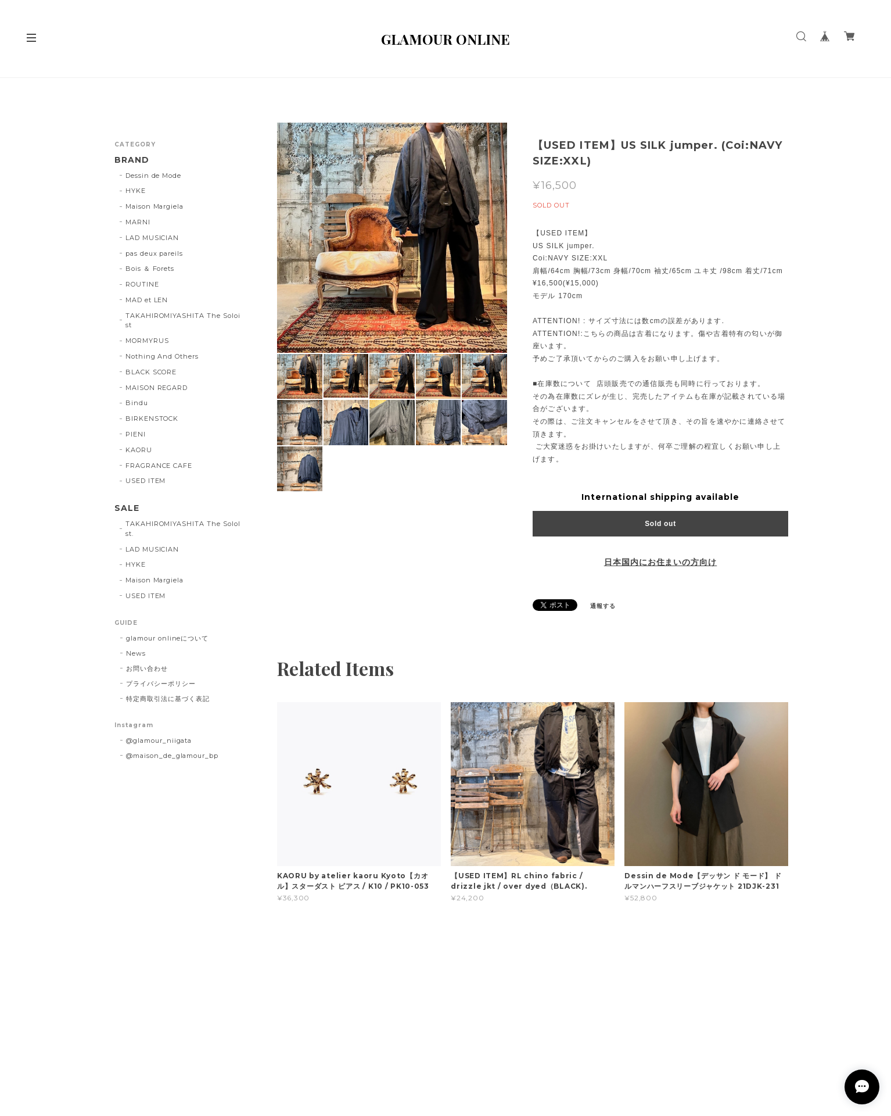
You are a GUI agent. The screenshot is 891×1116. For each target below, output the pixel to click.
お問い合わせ (147, 668)
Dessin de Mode (153, 175)
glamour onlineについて (167, 638)
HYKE (135, 191)
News (136, 653)
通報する (603, 606)
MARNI (137, 222)
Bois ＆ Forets (149, 268)
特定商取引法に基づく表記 (168, 699)
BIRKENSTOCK (152, 418)
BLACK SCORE (151, 372)
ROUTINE (142, 284)
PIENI (135, 434)
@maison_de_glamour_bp (172, 756)
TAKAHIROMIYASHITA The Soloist (182, 321)
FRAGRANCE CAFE (158, 466)
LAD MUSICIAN (152, 238)
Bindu (136, 403)
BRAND (131, 160)
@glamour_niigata (159, 740)
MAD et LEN (146, 300)
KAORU (138, 450)
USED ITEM (145, 481)
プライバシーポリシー (161, 683)
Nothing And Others (162, 356)
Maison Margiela (154, 206)
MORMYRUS (147, 341)
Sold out (660, 524)
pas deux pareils (154, 253)
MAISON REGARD (156, 388)
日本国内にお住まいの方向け (660, 562)
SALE (126, 508)
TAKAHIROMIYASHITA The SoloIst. (182, 529)
